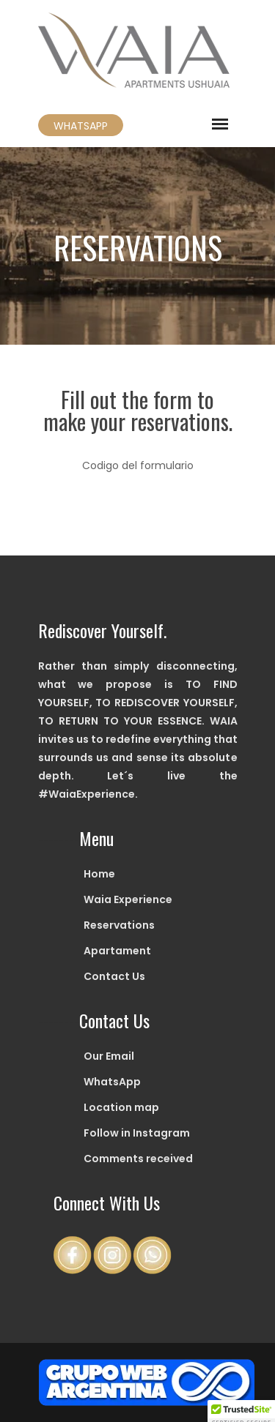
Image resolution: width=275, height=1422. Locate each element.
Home (99, 874)
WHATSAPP (81, 126)
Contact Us (114, 976)
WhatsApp (112, 1081)
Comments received (138, 1158)
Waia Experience (128, 899)
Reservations (119, 925)
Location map (121, 1107)
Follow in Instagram (137, 1133)
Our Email (109, 1056)
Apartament (117, 950)
